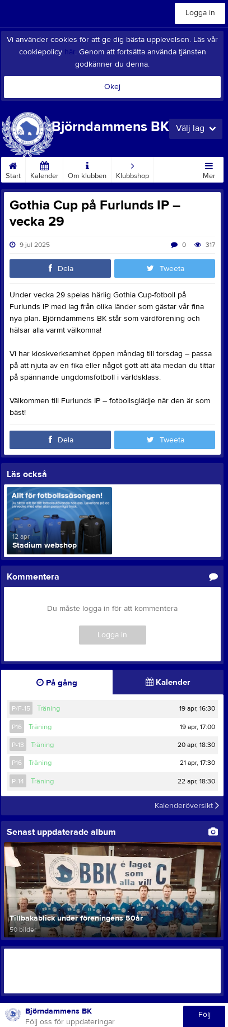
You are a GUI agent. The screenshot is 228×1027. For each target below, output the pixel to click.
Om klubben (87, 168)
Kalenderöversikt (187, 806)
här (69, 52)
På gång (56, 683)
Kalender (44, 168)
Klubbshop (132, 168)
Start (13, 168)
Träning (48, 708)
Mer (209, 168)
